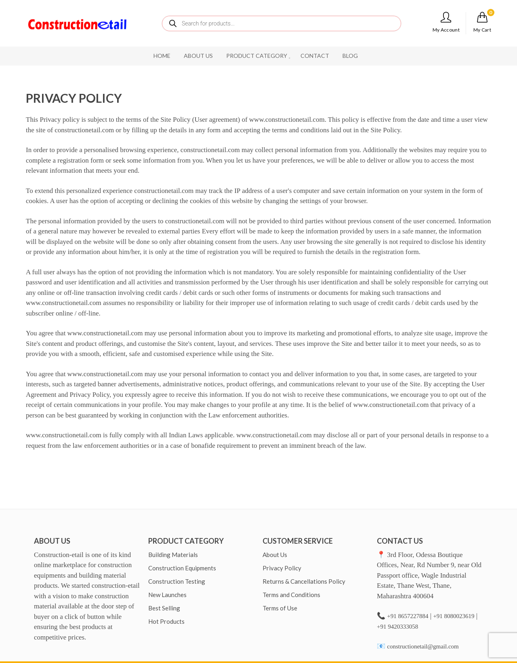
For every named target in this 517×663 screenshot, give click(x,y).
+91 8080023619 (453, 616)
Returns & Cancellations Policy (304, 581)
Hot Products (166, 621)
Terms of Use (280, 608)
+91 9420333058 (397, 626)
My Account (446, 22)
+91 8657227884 (407, 616)
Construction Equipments (182, 568)
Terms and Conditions (291, 594)
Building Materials (173, 554)
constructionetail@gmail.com (423, 646)
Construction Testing (176, 581)
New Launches (167, 594)
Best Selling (164, 608)
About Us (275, 554)
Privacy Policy (282, 568)
